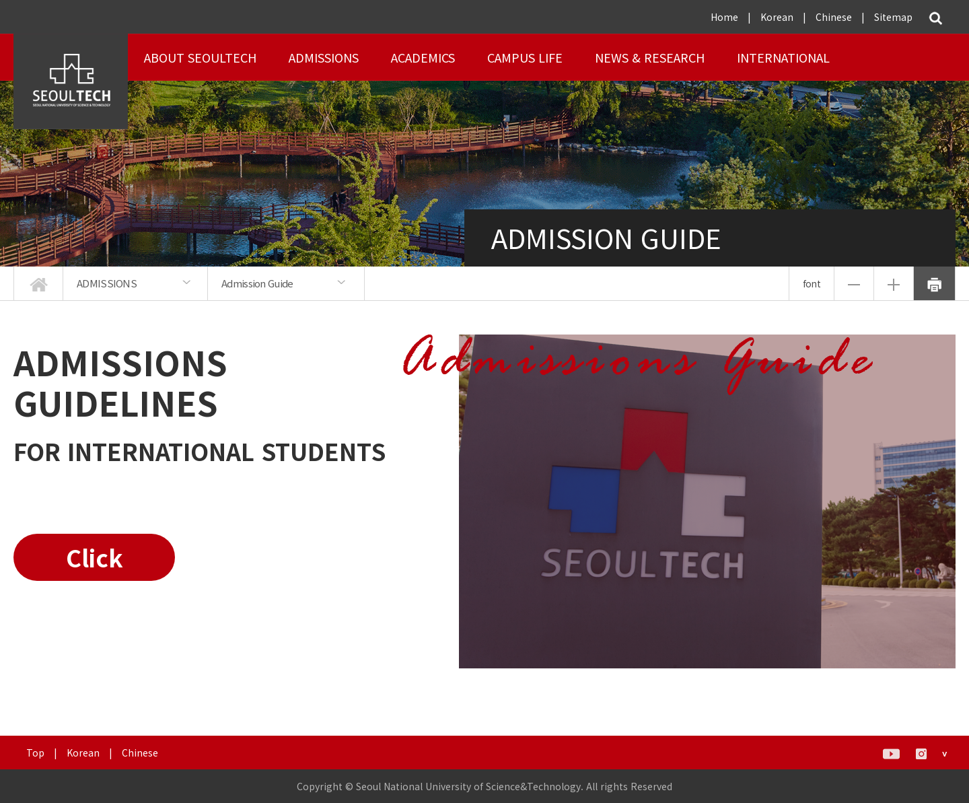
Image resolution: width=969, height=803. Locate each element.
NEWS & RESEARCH (650, 57)
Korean (776, 17)
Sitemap (893, 17)
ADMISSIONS (324, 57)
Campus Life (525, 57)
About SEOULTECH (200, 57)
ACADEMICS (423, 57)
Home (724, 17)
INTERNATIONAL (783, 57)
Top (35, 752)
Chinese (834, 17)
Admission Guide (257, 283)
